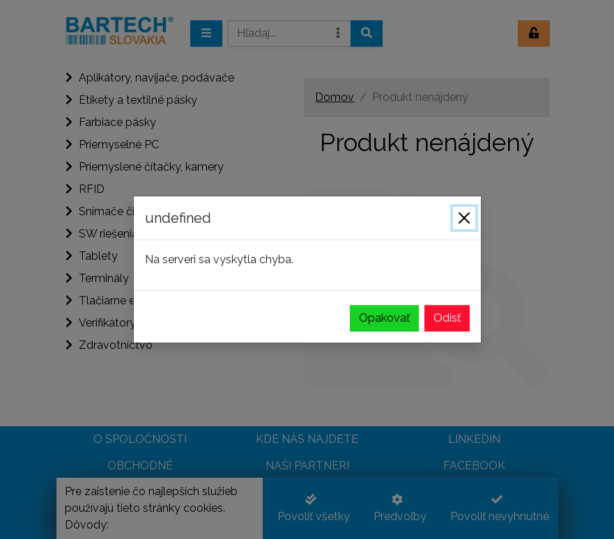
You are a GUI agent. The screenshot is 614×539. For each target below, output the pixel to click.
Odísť (447, 318)
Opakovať (384, 318)
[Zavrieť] (464, 218)
